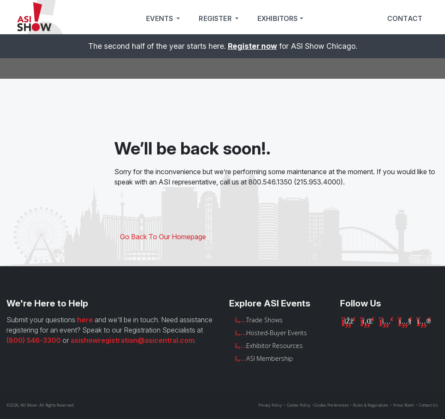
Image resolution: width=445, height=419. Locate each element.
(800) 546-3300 (33, 340)
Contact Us (428, 405)
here (85, 319)
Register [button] (216, 19)
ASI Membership (269, 358)
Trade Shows (264, 320)
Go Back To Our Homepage (163, 236)
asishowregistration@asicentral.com (132, 340)
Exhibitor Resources (274, 346)
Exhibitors (277, 19)
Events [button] (160, 19)
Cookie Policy (298, 405)
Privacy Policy (270, 405)
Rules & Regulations (370, 405)
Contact (404, 19)
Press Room (403, 405)
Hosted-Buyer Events (276, 333)
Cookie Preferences (331, 405)
